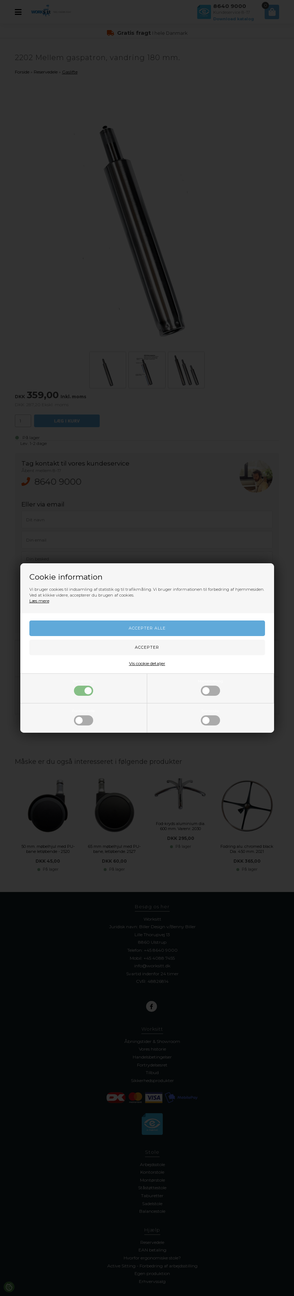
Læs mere (39, 600)
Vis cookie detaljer (147, 663)
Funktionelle (83, 717)
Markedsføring (210, 687)
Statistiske (210, 717)
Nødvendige (83, 687)
